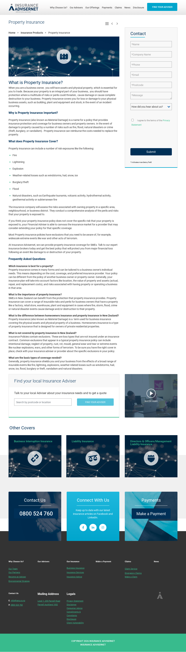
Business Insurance (75, 568)
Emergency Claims (133, 573)
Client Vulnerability (75, 622)
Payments (107, 7)
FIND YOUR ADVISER (162, 6)
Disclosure (138, 7)
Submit (151, 152)
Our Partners (14, 572)
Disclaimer (71, 604)
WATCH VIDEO (151, 401)
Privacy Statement (75, 600)
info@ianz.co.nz (18, 600)
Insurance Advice (74, 576)
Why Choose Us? (59, 7)
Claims (118, 7)
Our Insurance (73, 561)
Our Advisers (76, 7)
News (127, 7)
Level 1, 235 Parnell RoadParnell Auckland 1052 (49, 602)
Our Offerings (92, 7)
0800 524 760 (36, 513)
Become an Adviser (17, 576)
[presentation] (151, 135)
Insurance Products (32, 32)
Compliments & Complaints (74, 613)
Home (12, 32)
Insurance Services (75, 572)
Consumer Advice (74, 608)
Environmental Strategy (19, 581)
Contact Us (14, 593)
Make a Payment (151, 513)
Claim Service (131, 568)
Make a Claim (131, 576)
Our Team (13, 568)
